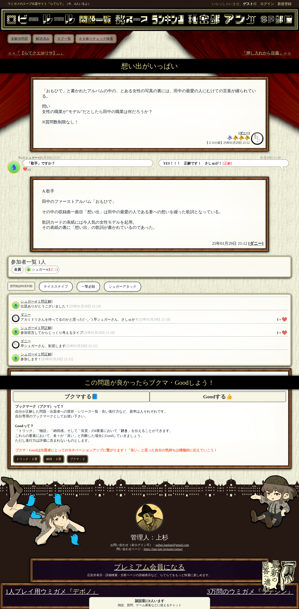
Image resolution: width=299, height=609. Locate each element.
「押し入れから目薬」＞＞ (266, 53)
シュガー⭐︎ (32, 157)
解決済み (43, 38)
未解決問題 (19, 38)
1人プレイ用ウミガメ (52, 591)
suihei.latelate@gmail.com (172, 545)
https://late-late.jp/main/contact (163, 549)
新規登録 (284, 4)
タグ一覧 (64, 38)
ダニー (244, 133)
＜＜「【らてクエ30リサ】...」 (36, 53)
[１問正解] (44, 301)
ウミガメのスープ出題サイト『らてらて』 (36, 3)
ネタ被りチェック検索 (96, 38)
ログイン (267, 4)
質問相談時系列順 (21, 286)
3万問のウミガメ (250, 591)
